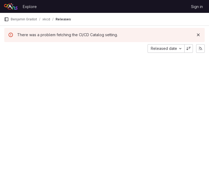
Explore (30, 6)
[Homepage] (11, 6)
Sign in (197, 6)
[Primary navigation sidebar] (6, 19)
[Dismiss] (198, 35)
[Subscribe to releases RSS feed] (200, 48)
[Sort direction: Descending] (188, 48)
